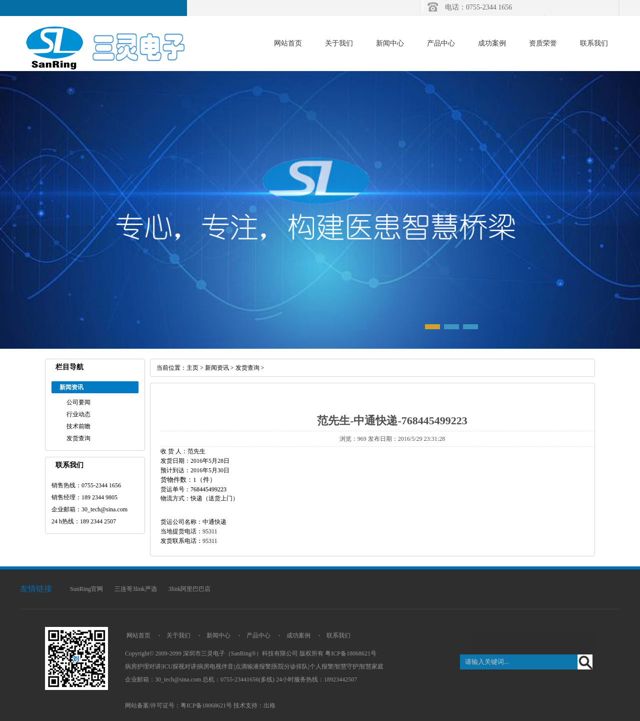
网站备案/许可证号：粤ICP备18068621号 (178, 705)
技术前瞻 (78, 426)
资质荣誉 (543, 43)
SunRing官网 (86, 588)
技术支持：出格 (255, 705)
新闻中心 (390, 43)
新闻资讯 (217, 367)
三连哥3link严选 (135, 588)
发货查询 (78, 438)
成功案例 (492, 43)
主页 (192, 367)
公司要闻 (78, 402)
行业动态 (78, 414)
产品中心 (441, 43)
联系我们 (594, 43)
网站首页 (288, 43)
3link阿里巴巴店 (189, 588)
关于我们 (339, 43)
